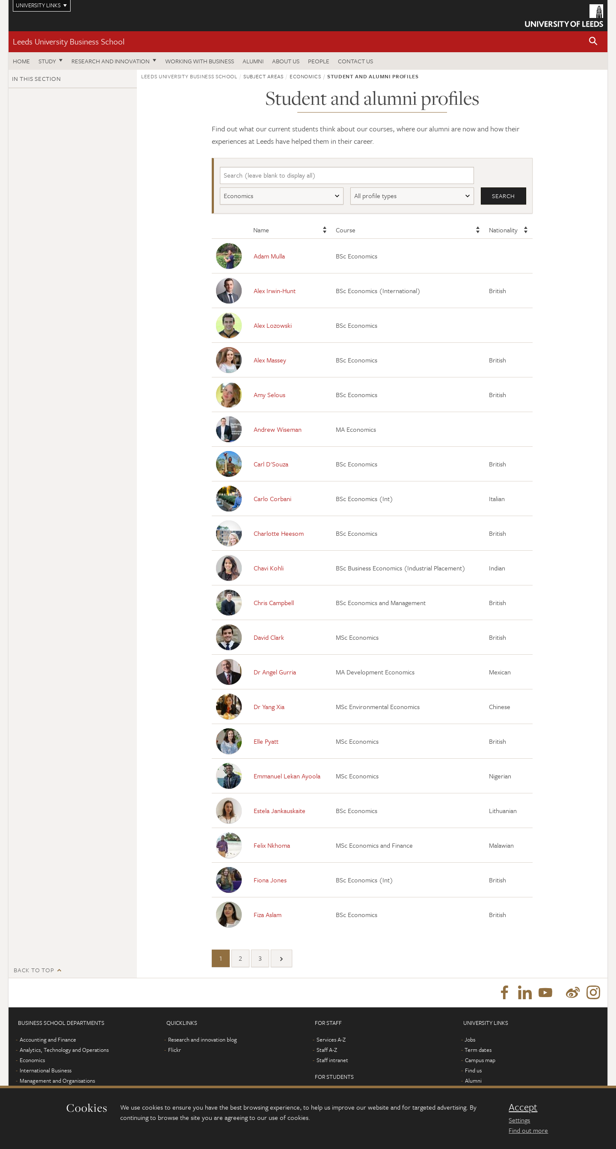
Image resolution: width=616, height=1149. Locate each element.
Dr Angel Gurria (275, 672)
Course (345, 230)
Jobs (470, 1040)
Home (21, 60)
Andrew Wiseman (278, 429)
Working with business (199, 60)
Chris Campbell (274, 602)
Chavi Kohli (269, 568)
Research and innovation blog (202, 1040)
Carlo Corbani (272, 498)
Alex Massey (270, 360)
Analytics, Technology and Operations (64, 1051)
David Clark (269, 637)
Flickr (174, 1051)
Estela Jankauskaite (279, 810)
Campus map (480, 1061)
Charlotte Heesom (279, 533)
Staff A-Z (327, 1051)
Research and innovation (110, 60)
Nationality (503, 230)
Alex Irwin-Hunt (275, 290)
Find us (473, 1071)
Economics (32, 1061)
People (318, 60)
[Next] (281, 959)
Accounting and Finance (48, 1040)
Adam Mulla (269, 256)
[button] (593, 41)
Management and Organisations (57, 1082)
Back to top (34, 970)
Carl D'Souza (271, 464)
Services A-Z (331, 1040)
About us (285, 60)
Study (47, 60)
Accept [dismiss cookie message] (523, 1107)
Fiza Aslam (267, 914)
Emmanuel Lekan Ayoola (287, 776)
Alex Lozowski (273, 325)
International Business (45, 1071)
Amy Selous (269, 394)
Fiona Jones (270, 880)
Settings (519, 1120)
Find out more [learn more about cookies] (528, 1130)
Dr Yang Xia (269, 706)
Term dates (478, 1051)
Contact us (355, 60)
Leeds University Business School (68, 41)
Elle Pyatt (266, 741)
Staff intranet (332, 1061)
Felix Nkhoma (272, 845)
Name (261, 230)
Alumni (253, 60)
